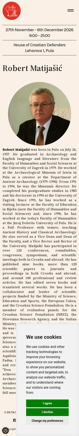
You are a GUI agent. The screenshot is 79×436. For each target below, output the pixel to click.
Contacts (12, 412)
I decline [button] (47, 412)
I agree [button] (47, 403)
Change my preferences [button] (47, 420)
